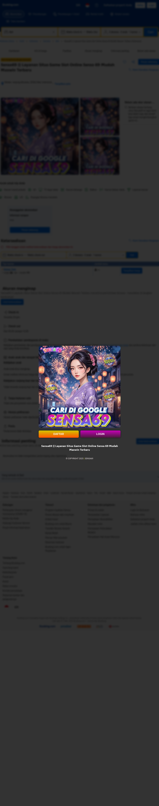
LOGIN (100, 434)
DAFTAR (58, 434)
